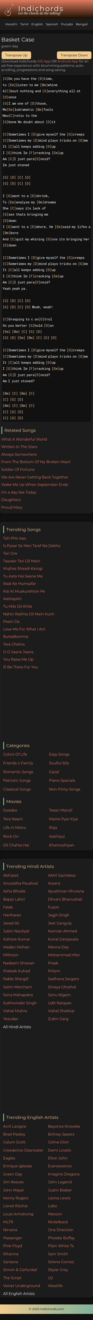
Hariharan (12, 915)
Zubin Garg (58, 1019)
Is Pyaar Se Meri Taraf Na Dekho (32, 546)
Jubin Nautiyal (16, 931)
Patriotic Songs (17, 780)
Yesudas (10, 1019)
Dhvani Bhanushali (65, 899)
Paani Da (11, 621)
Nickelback (58, 1222)
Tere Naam (13, 819)
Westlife (55, 1286)
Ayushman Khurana (66, 891)
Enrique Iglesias (17, 1166)
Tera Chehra (14, 644)
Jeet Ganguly (60, 923)
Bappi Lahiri (14, 899)
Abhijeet (11, 875)
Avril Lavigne (14, 1126)
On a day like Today (18, 492)
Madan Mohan (16, 947)
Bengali (82, 24)
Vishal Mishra (15, 1011)
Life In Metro (14, 828)
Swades (10, 810)
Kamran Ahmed (62, 931)
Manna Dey (58, 947)
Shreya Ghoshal (62, 987)
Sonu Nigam (59, 995)
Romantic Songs (18, 772)
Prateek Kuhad (16, 971)
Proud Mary (11, 507)
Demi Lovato (59, 1150)
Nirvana (10, 1230)
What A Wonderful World (24, 439)
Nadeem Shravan (18, 963)
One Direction (60, 1230)
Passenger (12, 1238)
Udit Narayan (59, 1003)
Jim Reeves (13, 1182)
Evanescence (60, 1166)
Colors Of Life (15, 754)
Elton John (57, 1158)
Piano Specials (62, 780)
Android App (67, 61)
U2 (50, 1278)
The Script (12, 1278)
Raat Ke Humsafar (19, 584)
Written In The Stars (19, 447)
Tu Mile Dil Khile (17, 606)
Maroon (55, 1214)
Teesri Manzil (60, 810)
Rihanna (10, 1254)
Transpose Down (74, 55)
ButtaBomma (15, 637)
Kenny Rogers (15, 1198)
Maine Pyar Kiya (63, 819)
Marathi (11, 24)
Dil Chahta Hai (16, 845)
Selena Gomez (61, 1262)
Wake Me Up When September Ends (34, 485)
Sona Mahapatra (18, 995)
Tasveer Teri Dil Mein (21, 561)
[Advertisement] (48, 706)
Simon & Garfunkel (20, 1270)
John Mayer (13, 1190)
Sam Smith (58, 1254)
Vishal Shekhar (61, 1011)
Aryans (54, 883)
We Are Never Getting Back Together (34, 477)
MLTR (8, 1222)
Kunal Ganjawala (63, 939)
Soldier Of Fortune (18, 469)
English (37, 24)
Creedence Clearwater (23, 1150)
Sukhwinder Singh (20, 1003)
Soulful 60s (59, 763)
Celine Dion (58, 1142)
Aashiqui (57, 836)
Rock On (11, 836)
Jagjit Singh (58, 915)
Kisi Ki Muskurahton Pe (24, 591)
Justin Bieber (60, 1190)
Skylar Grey (58, 1270)
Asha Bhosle (14, 891)
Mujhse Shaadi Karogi (23, 568)
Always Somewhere (19, 454)
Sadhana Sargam (63, 979)
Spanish (52, 24)
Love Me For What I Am (24, 629)
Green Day (12, 1174)
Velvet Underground (21, 1286)
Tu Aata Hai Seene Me (23, 576)
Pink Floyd (12, 1246)
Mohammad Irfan (64, 955)
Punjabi (67, 24)
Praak (53, 963)
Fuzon (53, 907)
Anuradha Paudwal (20, 883)
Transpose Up (16, 55)
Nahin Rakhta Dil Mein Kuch (28, 614)
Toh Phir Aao (14, 538)
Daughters (11, 500)
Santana (10, 1262)
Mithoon (11, 955)
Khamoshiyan (61, 845)
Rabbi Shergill (16, 979)
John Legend (60, 1182)
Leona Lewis (59, 1198)
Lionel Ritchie (15, 1206)
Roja (53, 828)
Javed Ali (11, 923)
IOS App (44, 61)
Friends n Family (18, 763)
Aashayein (12, 599)
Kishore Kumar (16, 939)
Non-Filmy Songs (64, 789)
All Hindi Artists (17, 1027)
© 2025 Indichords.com (46, 1309)
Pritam (54, 971)
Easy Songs (59, 754)
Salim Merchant (17, 987)
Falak (8, 907)
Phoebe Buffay (61, 1238)
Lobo (52, 1206)
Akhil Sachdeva (62, 875)
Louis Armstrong (18, 1214)
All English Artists (19, 1294)
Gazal (54, 772)
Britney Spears (61, 1134)
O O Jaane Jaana (18, 652)
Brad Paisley (14, 1134)
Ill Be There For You (20, 667)
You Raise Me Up (18, 659)
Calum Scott (14, 1142)
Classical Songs (17, 789)
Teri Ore (10, 553)
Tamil (24, 24)
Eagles (9, 1158)
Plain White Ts (60, 1246)
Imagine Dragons (63, 1174)
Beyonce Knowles (64, 1126)
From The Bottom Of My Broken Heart (36, 462)
